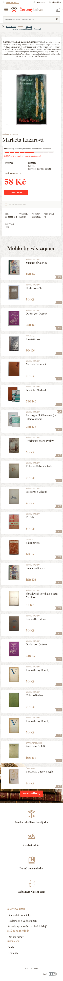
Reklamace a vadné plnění (22, 921)
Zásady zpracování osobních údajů (27, 926)
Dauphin (22, 217)
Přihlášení (56, 2)
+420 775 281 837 (12, 2)
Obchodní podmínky (19, 915)
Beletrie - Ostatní (44, 169)
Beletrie (29, 26)
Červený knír (27, 9)
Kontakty (13, 953)
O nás (11, 947)
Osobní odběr (16, 937)
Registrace (42, 2)
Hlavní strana (11, 26)
